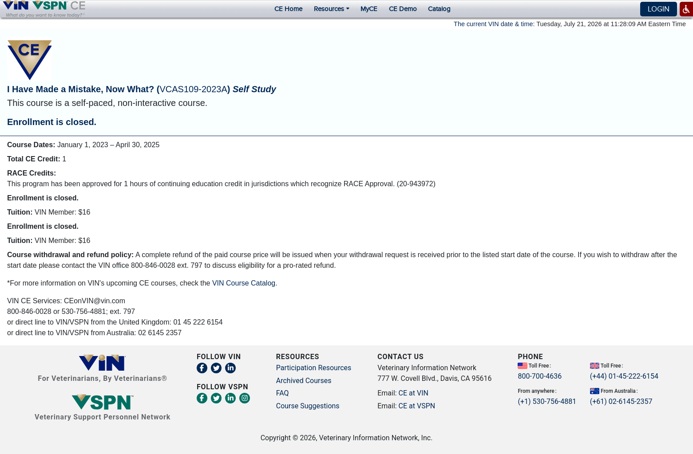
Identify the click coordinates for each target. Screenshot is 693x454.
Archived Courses (304, 380)
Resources (331, 9)
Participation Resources (314, 368)
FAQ (282, 393)
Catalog (439, 9)
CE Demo (403, 9)
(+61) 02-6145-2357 (621, 401)
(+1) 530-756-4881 (547, 401)
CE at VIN (413, 393)
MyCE (368, 9)
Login (658, 9)
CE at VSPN (417, 405)
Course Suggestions (308, 405)
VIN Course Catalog (243, 283)
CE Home (288, 9)
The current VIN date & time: (494, 23)
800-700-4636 (540, 376)
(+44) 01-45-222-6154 (624, 376)
